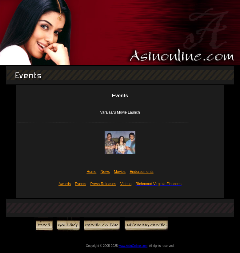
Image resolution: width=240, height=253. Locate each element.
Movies (120, 171)
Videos (125, 184)
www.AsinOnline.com (132, 245)
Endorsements (141, 171)
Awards (64, 184)
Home (91, 171)
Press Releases (103, 184)
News (105, 171)
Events (80, 184)
